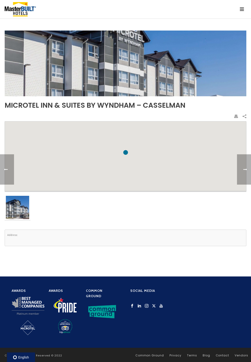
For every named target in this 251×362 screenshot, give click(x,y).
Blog (206, 355)
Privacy (175, 355)
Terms (192, 355)
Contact (222, 355)
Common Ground (149, 355)
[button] (125, 152)
